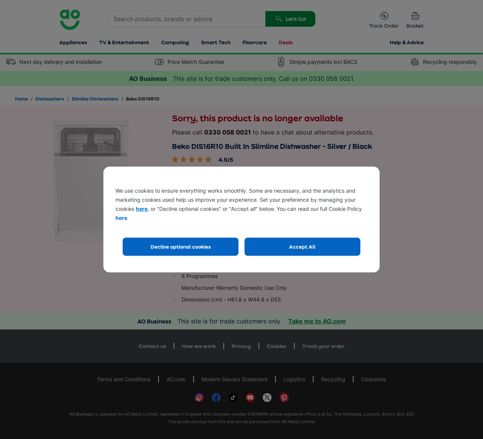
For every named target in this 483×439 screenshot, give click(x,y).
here (142, 209)
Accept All (302, 246)
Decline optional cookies (181, 246)
